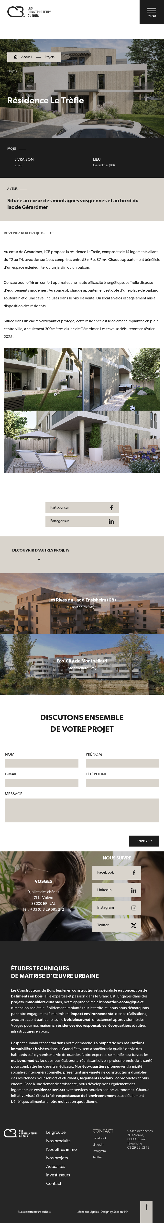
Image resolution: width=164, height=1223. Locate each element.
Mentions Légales (88, 1212)
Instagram (99, 1151)
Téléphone (96, 774)
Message (13, 794)
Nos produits (58, 1141)
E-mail (11, 774)
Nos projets (57, 1158)
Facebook (100, 1138)
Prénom (94, 755)
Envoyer (144, 841)
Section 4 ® (120, 1212)
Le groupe (56, 1132)
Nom (9, 755)
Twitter (97, 1157)
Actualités (55, 1166)
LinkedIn (98, 1145)
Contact (53, 1184)
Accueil (26, 57)
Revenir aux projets (29, 233)
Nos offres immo (61, 1149)
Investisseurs (58, 1175)
